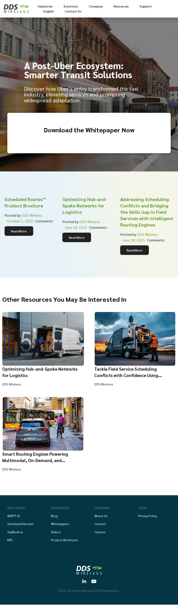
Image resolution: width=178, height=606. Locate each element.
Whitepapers (60, 525)
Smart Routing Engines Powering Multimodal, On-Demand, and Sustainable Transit (37, 461)
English (48, 11)
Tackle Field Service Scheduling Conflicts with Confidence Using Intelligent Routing (128, 376)
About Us (101, 517)
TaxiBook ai (15, 533)
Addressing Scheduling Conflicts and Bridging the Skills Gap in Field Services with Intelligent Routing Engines (146, 212)
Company (96, 6)
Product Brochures (64, 541)
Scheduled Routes (20, 525)
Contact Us (73, 11)
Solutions (71, 6)
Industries (45, 6)
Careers (99, 533)
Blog (54, 517)
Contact (100, 525)
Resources (121, 6)
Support (146, 6)
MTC (10, 541)
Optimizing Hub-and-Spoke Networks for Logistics (84, 205)
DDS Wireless (32, 215)
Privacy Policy (147, 517)
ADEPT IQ (13, 517)
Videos (56, 533)
